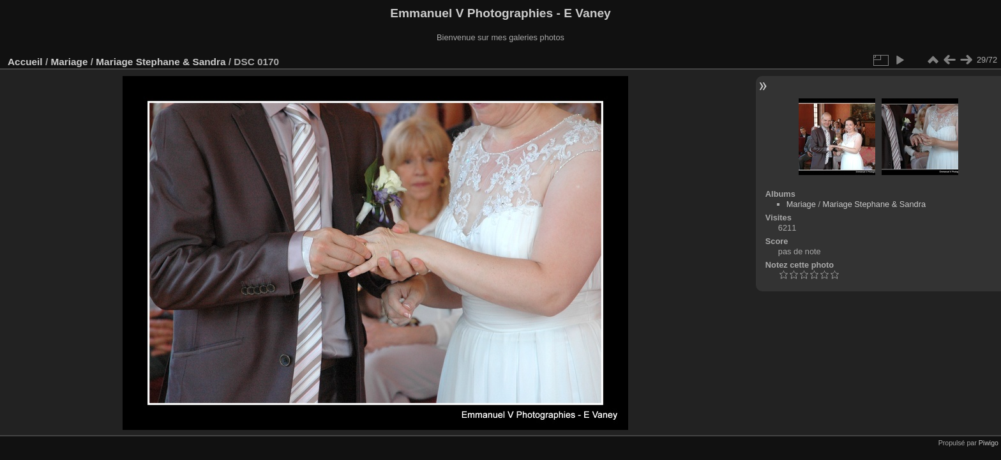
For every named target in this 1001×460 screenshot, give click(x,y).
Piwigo (988, 443)
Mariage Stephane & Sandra (160, 61)
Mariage (68, 61)
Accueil (25, 61)
